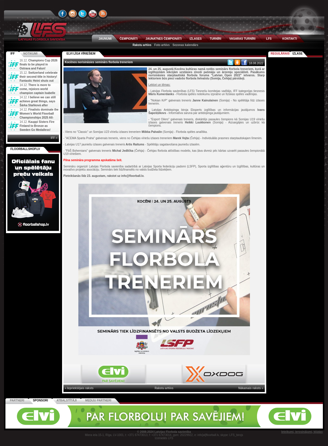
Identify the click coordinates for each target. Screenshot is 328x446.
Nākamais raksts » (250, 388)
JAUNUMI (105, 38)
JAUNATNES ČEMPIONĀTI (164, 38)
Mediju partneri (98, 400)
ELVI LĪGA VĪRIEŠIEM (81, 53)
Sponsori (40, 400)
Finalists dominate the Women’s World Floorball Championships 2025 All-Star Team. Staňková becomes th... (33, 117)
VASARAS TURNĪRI (242, 38)
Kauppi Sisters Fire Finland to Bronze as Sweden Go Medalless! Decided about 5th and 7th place (31, 129)
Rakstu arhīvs (142, 45)
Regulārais (280, 53)
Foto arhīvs (162, 45)
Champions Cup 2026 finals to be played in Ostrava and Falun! (38, 64)
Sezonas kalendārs (185, 45)
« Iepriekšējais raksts (79, 388)
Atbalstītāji (67, 400)
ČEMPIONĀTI (129, 38)
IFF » (54, 137)
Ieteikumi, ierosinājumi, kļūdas (302, 431)
